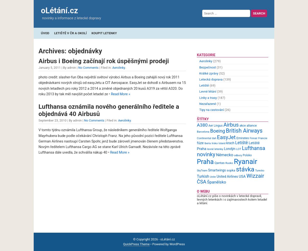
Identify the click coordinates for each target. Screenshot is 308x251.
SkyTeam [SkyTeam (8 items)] (202, 170)
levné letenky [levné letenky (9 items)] (215, 149)
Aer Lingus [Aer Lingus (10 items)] (215, 125)
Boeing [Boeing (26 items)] (217, 131)
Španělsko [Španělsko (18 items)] (216, 182)
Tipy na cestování (211, 110)
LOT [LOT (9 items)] (238, 149)
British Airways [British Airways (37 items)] (244, 131)
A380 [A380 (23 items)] (202, 125)
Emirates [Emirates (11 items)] (243, 138)
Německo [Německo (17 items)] (224, 154)
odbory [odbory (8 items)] (238, 155)
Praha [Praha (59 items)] (205, 162)
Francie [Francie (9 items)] (262, 138)
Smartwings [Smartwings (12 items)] (217, 170)
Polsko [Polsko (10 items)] (247, 155)
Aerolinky (118, 67)
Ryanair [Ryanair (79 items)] (245, 161)
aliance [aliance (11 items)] (252, 125)
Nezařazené (207, 104)
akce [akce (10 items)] (242, 125)
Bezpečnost (207, 67)
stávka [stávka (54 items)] (245, 169)
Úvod (45, 33)
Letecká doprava (211, 79)
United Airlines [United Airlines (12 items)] (227, 176)
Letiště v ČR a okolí (70, 33)
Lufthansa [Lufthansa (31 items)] (253, 148)
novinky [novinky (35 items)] (206, 154)
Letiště (204, 85)
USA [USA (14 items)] (242, 176)
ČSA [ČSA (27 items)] (201, 182)
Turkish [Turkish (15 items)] (203, 176)
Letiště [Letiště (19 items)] (241, 142)
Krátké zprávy (208, 73)
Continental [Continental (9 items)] (204, 138)
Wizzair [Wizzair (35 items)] (255, 176)
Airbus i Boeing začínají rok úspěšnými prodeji (103, 61)
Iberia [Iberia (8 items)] (208, 143)
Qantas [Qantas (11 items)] (219, 163)
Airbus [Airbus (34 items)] (231, 125)
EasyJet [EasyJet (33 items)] (226, 137)
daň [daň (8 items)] (214, 138)
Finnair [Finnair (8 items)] (253, 138)
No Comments (88, 67)
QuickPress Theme (136, 244)
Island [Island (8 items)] (221, 143)
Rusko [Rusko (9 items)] (229, 163)
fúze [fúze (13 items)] (200, 143)
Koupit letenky (104, 33)
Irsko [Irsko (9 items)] (215, 143)
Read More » (120, 94)
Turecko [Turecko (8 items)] (259, 170)
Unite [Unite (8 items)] (213, 176)
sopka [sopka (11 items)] (231, 170)
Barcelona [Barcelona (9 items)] (203, 131)
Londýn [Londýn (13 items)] (229, 149)
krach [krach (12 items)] (230, 143)
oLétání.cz (59, 10)
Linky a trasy (208, 98)
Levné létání (207, 91)
